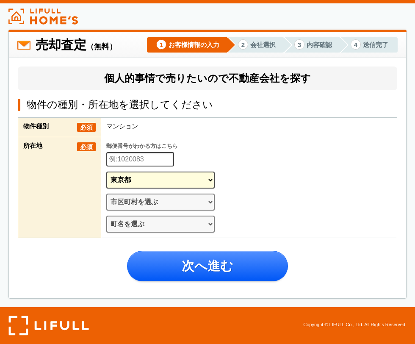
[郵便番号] (140, 159)
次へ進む (207, 266)
